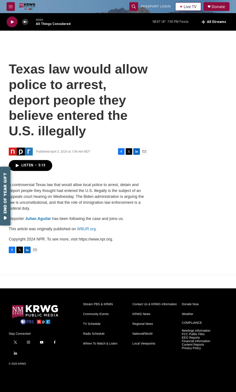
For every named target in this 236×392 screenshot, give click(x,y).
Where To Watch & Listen (100, 343)
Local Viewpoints (143, 343)
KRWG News (141, 314)
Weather (187, 314)
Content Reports (193, 344)
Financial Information (196, 341)
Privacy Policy (191, 348)
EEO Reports (191, 337)
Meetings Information (196, 330)
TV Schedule (92, 324)
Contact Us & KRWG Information (154, 304)
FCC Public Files (193, 334)
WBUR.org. (87, 229)
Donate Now (190, 304)
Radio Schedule (94, 333)
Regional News (142, 324)
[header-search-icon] (133, 6)
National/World (142, 333)
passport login (156, 6)
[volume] (25, 22)
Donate (218, 6)
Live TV (188, 6)
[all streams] (213, 22)
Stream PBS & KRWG (98, 304)
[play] (12, 21)
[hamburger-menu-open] (11, 6)
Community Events (96, 314)
